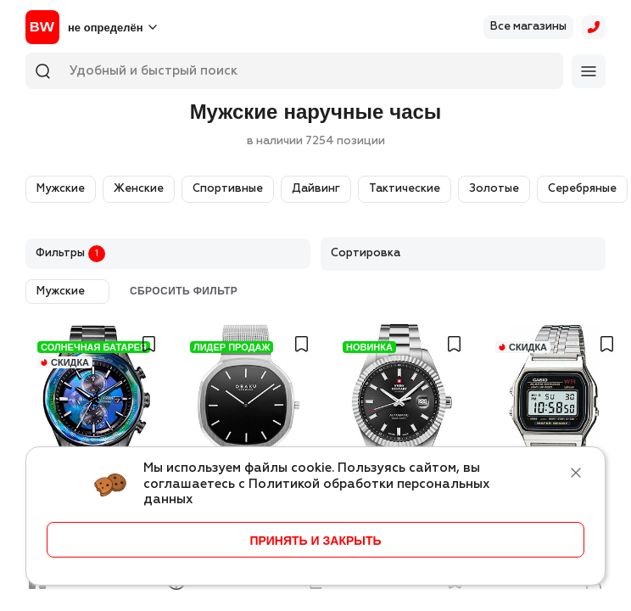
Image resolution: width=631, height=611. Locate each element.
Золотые (494, 188)
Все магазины (528, 26)
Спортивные (228, 188)
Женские (139, 188)
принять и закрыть (315, 540)
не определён (105, 27)
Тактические (404, 188)
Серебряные (582, 188)
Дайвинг (316, 188)
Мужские (60, 188)
